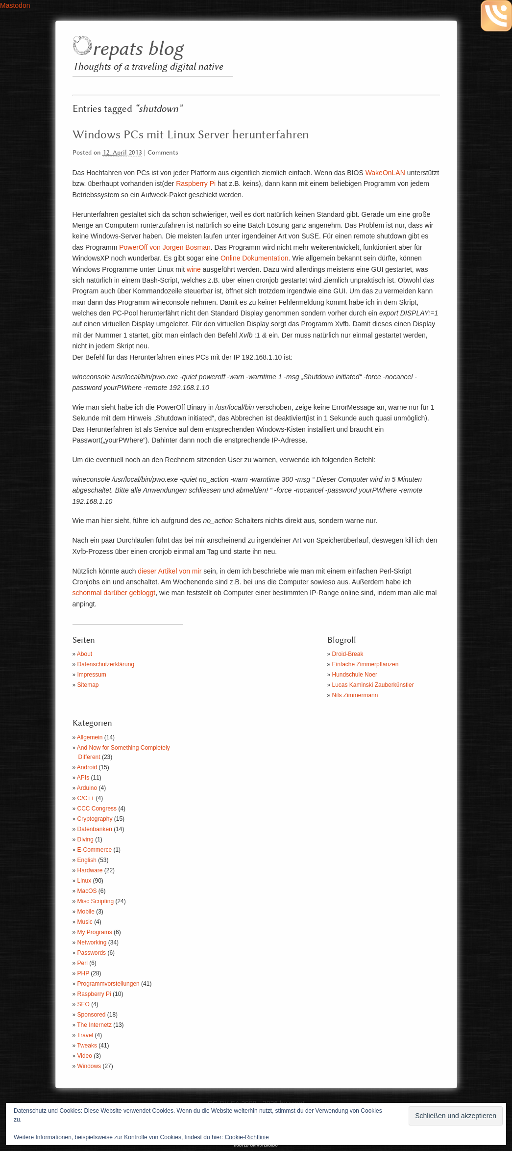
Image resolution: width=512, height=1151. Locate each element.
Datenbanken (94, 829)
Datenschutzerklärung (106, 664)
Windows (89, 1066)
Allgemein (90, 737)
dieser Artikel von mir (169, 571)
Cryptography (95, 818)
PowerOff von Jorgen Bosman (165, 247)
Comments (162, 153)
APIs (83, 777)
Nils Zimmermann (355, 695)
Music (85, 921)
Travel (85, 1035)
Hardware (90, 870)
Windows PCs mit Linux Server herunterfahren (191, 135)
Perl (82, 963)
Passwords (91, 952)
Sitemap (88, 684)
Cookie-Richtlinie (247, 1137)
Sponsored (91, 1014)
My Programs (94, 932)
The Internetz (94, 1024)
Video (84, 1055)
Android (87, 767)
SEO (83, 1004)
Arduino (87, 788)
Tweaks (87, 1045)
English (87, 860)
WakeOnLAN (385, 173)
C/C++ (86, 798)
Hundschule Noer (355, 674)
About (84, 654)
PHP (83, 973)
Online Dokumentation (254, 258)
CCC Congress (97, 808)
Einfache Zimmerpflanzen (365, 664)
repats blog (137, 49)
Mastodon (15, 5)
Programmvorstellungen (108, 983)
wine (194, 269)
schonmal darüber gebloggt (114, 593)
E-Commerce (94, 849)
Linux (84, 880)
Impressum (91, 674)
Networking (92, 942)
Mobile (86, 911)
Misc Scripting (95, 901)
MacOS (87, 891)
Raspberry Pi (196, 183)
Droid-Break (348, 654)
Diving (85, 839)
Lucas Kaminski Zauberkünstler (373, 684)
